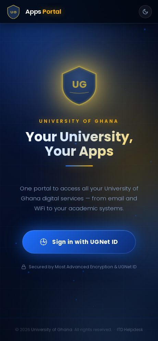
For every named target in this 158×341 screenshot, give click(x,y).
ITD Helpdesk (130, 329)
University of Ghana (51, 329)
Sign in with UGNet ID (79, 242)
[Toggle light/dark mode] (145, 11)
